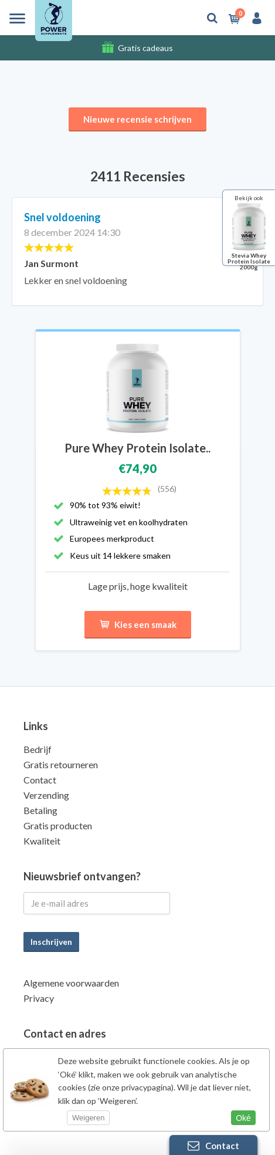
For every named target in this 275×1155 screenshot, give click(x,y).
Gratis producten (57, 825)
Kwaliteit (41, 840)
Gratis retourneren (60, 764)
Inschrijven (51, 942)
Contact (39, 779)
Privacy (38, 998)
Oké (243, 1118)
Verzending (46, 795)
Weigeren (88, 1117)
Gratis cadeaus (145, 48)
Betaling (40, 810)
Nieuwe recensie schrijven (137, 119)
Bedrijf (37, 749)
